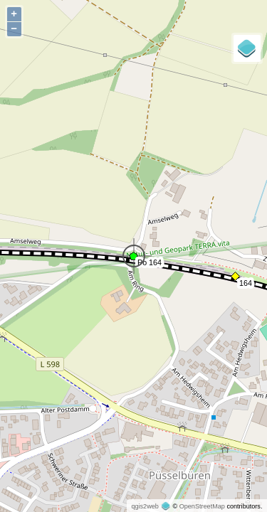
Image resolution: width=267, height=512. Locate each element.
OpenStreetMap (202, 506)
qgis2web (144, 506)
